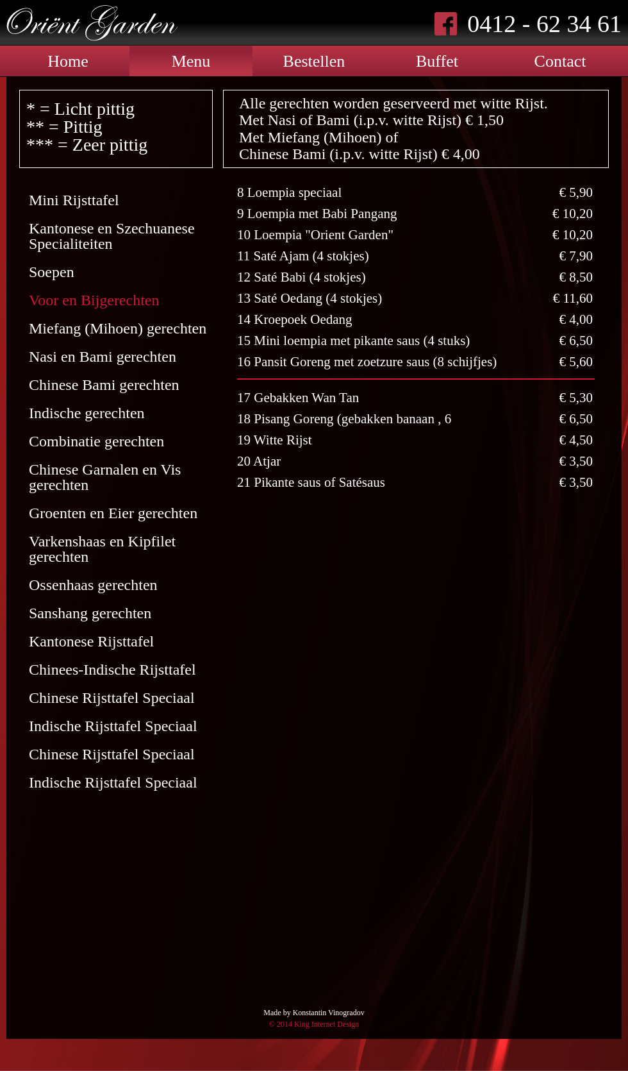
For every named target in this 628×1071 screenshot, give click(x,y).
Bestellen (314, 61)
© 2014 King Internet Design (314, 1024)
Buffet (437, 61)
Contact (560, 61)
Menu (191, 61)
